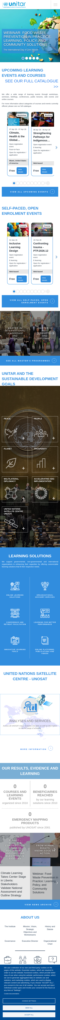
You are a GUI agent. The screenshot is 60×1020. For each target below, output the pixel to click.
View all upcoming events (29, 192)
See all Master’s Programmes (28, 361)
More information (33, 750)
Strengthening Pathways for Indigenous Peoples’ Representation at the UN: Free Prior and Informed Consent (42, 137)
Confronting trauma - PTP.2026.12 (40, 248)
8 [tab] (39, 184)
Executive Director (30, 941)
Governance (10, 941)
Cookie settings (29, 1001)
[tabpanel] (30, 36)
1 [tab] (23, 59)
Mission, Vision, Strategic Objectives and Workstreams (30, 931)
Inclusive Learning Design (14, 248)
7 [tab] (35, 184)
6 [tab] (32, 184)
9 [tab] (42, 184)
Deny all (29, 1008)
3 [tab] (30, 59)
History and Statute (50, 928)
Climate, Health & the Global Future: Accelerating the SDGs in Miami (17, 137)
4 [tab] (33, 59)
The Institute (10, 927)
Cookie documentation (11, 994)
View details (20, 171)
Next (56, 148)
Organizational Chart (50, 942)
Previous (5, 850)
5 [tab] (37, 59)
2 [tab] (26, 59)
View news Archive (38, 905)
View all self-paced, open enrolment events (29, 302)
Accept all (29, 1015)
